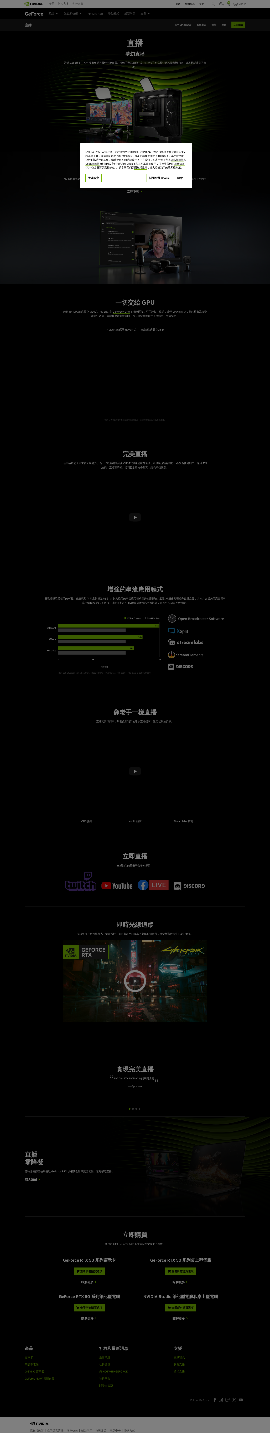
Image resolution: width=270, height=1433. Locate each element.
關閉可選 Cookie (159, 178)
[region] (136, 165)
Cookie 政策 (92, 163)
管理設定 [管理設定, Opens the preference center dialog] (93, 178)
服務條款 (179, 163)
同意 (180, 178)
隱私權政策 (177, 159)
